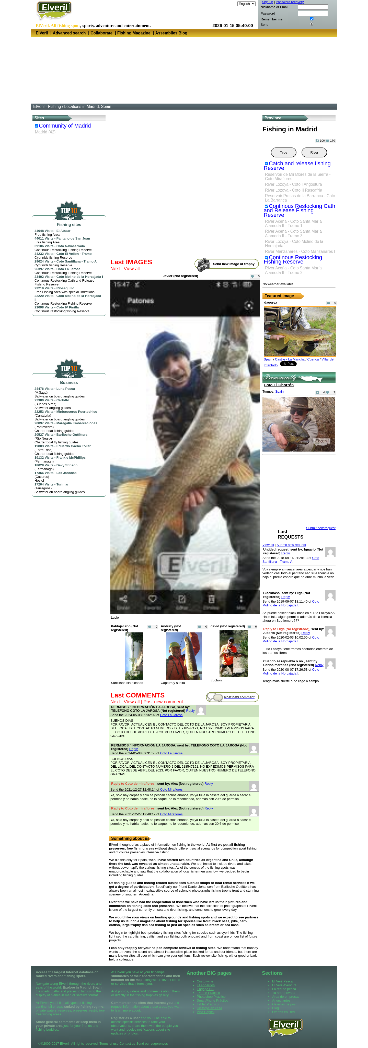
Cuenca (313, 359)
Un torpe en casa (209, 1008)
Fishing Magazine (134, 33)
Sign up (267, 2)
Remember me (271, 19)
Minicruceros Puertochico (76, 412)
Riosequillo (65, 288)
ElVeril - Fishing (47, 106)
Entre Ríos (43, 450)
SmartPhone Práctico (212, 1000)
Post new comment (163, 701)
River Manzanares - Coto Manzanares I (300, 251)
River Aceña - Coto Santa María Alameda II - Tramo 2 (293, 270)
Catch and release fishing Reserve (297, 165)
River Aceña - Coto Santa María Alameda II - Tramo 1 (293, 223)
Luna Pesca (65, 389)
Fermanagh (44, 461)
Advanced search (69, 33)
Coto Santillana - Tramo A (76, 261)
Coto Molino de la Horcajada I (79, 277)
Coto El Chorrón (279, 385)
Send (264, 25)
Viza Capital (205, 1012)
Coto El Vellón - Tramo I (75, 254)
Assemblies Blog (171, 33)
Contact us (127, 1043)
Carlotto (62, 400)
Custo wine (205, 981)
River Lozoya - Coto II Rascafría (293, 190)
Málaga (41, 392)
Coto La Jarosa (68, 269)
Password (268, 13)
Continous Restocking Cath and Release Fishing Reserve (299, 210)
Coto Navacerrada (70, 246)
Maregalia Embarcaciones (76, 423)
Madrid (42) (45, 132)
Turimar (62, 484)
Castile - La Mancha (290, 359)
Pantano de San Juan (73, 238)
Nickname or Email (274, 7)
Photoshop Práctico (211, 997)
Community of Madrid (65, 126)
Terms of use (108, 1043)
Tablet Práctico (207, 1004)
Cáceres (42, 477)
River (314, 152)
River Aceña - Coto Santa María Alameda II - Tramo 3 (293, 233)
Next (115, 268)
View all (132, 268)
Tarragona (43, 488)
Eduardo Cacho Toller (73, 446)
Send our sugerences (152, 1043)
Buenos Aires (45, 404)
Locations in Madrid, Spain (87, 106)
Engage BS (205, 989)
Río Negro (43, 438)
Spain (268, 359)
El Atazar (63, 231)
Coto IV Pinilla (67, 307)
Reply (190, 711)
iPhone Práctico (208, 993)
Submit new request (291, 545)
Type (284, 152)
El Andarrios (206, 985)
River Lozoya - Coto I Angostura (293, 184)
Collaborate (101, 33)
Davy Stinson (66, 465)
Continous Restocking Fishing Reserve (293, 259)
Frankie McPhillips (71, 457)
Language (229, 4)
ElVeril (42, 33)
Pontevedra (44, 427)
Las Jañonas (66, 473)
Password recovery (290, 2)
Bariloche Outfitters (71, 434)
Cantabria (43, 415)
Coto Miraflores (171, 789)
